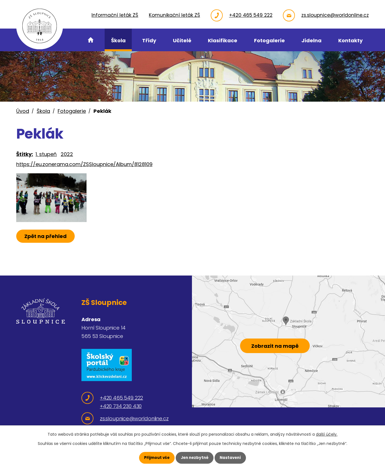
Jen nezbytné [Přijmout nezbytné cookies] (194, 457)
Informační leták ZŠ (114, 15)
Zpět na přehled (46, 243)
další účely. (326, 434)
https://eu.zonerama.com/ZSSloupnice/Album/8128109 (84, 164)
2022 (67, 154)
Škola (43, 111)
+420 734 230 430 (121, 406)
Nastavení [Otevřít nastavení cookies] (231, 457)
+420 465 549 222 (251, 15)
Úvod (22, 111)
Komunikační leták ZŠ (174, 15)
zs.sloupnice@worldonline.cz (335, 15)
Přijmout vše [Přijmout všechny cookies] (155, 457)
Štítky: (24, 154)
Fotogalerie (72, 111)
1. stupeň (46, 154)
